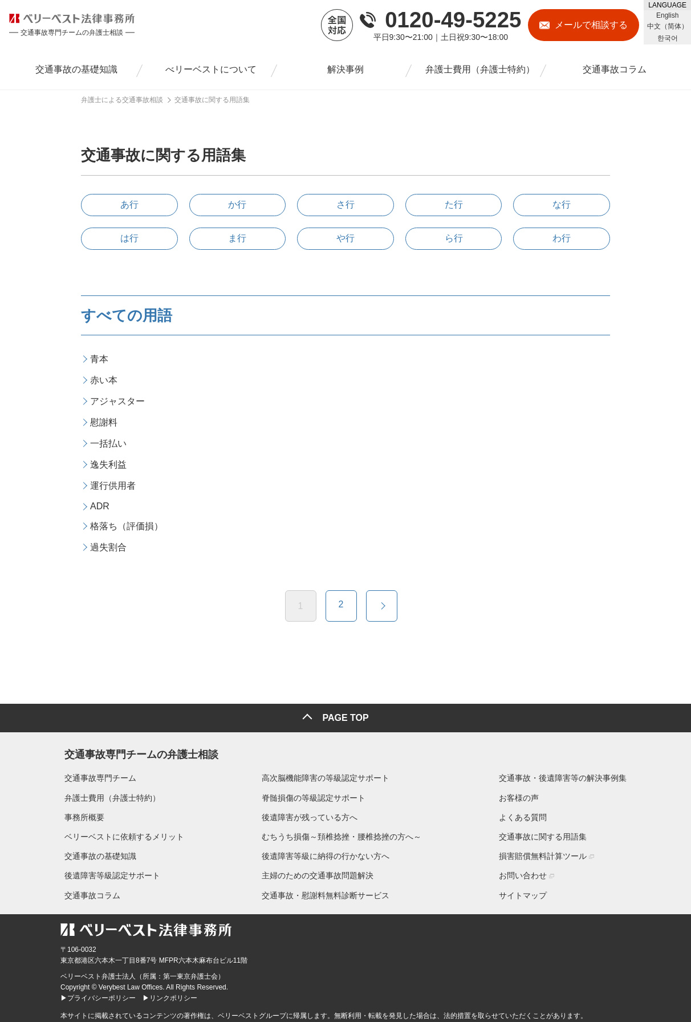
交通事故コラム (88, 890)
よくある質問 (527, 813)
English (667, 15)
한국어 (667, 38)
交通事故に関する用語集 (547, 832)
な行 (561, 204)
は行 (129, 238)
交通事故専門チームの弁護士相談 (137, 748)
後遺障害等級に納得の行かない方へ (325, 852)
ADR (99, 506)
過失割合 (108, 547)
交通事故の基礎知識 (96, 852)
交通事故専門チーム (96, 773)
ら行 (454, 238)
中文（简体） (667, 26)
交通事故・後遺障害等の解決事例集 (567, 773)
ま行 (237, 238)
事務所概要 (80, 813)
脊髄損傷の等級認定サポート (313, 793)
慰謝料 (103, 422)
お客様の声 (523, 793)
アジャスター (117, 401)
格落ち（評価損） (126, 526)
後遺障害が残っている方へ (309, 813)
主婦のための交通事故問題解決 (317, 871)
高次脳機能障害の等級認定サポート (325, 773)
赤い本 (103, 380)
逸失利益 (108, 464)
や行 (345, 238)
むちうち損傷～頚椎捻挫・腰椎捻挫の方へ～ (341, 832)
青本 (99, 359)
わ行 (561, 238)
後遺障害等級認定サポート (108, 871)
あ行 (129, 204)
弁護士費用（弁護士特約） (108, 793)
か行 (237, 204)
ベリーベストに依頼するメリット (120, 832)
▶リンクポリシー (170, 994)
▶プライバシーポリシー (98, 994)
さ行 (345, 204)
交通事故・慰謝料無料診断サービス (325, 890)
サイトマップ (527, 890)
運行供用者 (113, 485)
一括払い (108, 443)
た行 (454, 204)
